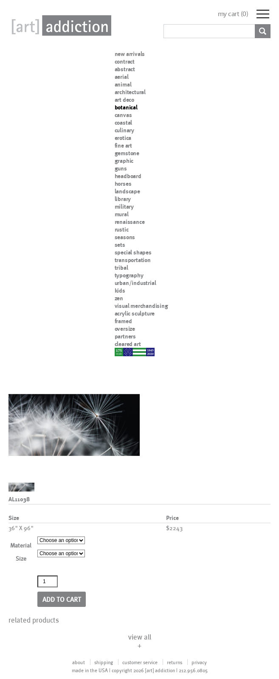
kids (120, 290)
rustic (122, 229)
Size (21, 558)
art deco (124, 99)
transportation (133, 260)
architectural (130, 92)
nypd (121, 351)
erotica (123, 137)
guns (121, 168)
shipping (103, 662)
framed (123, 321)
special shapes (133, 252)
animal (123, 84)
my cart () (233, 13)
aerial (122, 76)
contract (125, 61)
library (123, 199)
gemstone (127, 153)
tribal (121, 267)
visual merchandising (141, 305)
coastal (123, 122)
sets (120, 244)
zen (119, 298)
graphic (124, 160)
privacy (199, 662)
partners (125, 336)
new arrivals (130, 53)
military (124, 206)
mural (122, 214)
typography (129, 275)
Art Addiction (59, 25)
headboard (128, 176)
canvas (123, 115)
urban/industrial (135, 282)
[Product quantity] (47, 581)
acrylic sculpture (135, 313)
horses (123, 183)
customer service (140, 662)
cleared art (128, 344)
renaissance (130, 221)
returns (174, 662)
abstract (125, 69)
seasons (125, 237)
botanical (126, 107)
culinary (124, 130)
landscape (127, 191)
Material (20, 545)
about (78, 662)
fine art (123, 145)
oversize (125, 328)
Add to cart (61, 599)
